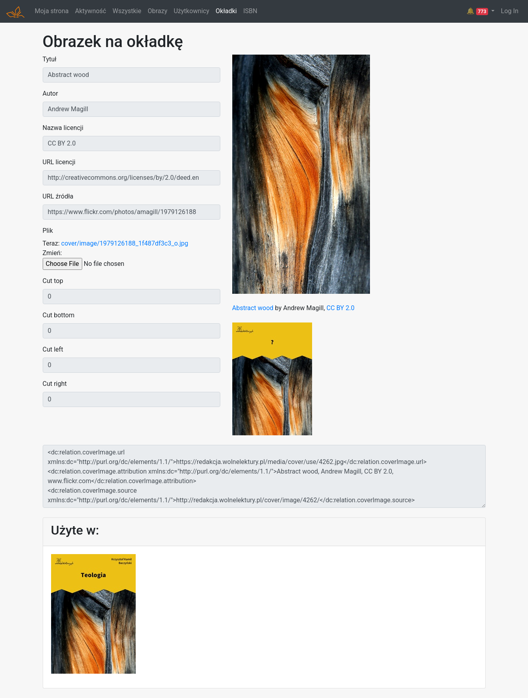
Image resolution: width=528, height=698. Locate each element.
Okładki (226, 11)
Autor (50, 93)
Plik (48, 230)
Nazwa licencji (63, 128)
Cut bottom (59, 315)
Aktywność (90, 11)
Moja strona (52, 11)
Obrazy (157, 11)
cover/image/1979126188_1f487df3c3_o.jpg (124, 243)
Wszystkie (127, 11)
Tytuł (50, 59)
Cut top (53, 281)
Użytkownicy (191, 11)
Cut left (53, 349)
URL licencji (59, 162)
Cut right (55, 383)
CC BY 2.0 (340, 308)
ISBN (250, 11)
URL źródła (58, 196)
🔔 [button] (478, 11)
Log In (509, 11)
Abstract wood (253, 308)
